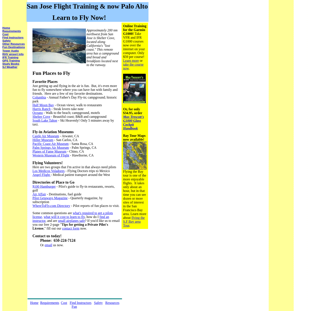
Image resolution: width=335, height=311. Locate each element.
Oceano (37, 113)
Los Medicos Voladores (48, 171)
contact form (70, 228)
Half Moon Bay (43, 105)
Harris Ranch (41, 109)
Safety (98, 303)
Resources (112, 303)
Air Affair (39, 194)
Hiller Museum (42, 140)
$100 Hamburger (44, 186)
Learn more (131, 60)
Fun (74, 306)
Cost (64, 303)
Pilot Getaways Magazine (50, 198)
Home (34, 303)
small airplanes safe (71, 221)
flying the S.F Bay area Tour (134, 221)
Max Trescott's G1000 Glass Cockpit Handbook (133, 122)
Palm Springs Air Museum (50, 147)
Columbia (39, 97)
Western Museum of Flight (50, 155)
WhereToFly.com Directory (51, 206)
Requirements (49, 303)
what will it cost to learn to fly (64, 217)
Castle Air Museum (45, 136)
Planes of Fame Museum (49, 151)
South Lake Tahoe (44, 120)
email (48, 245)
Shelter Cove (41, 116)
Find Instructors (80, 303)
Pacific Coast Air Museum (50, 144)
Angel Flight (41, 175)
